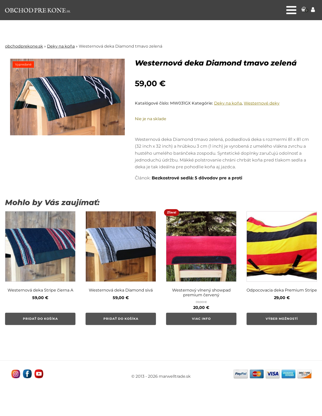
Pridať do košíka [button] (40, 319)
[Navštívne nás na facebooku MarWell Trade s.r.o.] (27, 373)
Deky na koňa (61, 46)
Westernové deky (261, 103)
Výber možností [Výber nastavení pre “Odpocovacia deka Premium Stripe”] (282, 319)
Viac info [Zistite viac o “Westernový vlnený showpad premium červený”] (201, 319)
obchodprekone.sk (24, 46)
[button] (303, 10)
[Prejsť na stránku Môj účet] (313, 10)
